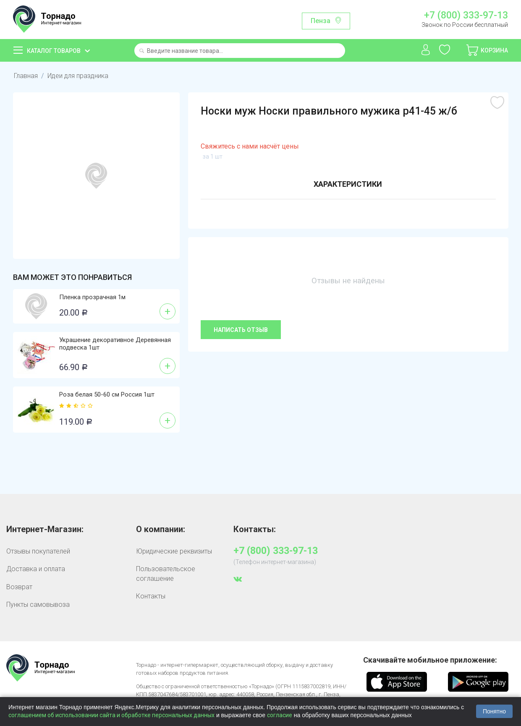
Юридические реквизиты (174, 551)
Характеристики (348, 184)
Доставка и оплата (35, 569)
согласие (279, 715)
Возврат (19, 587)
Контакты (150, 596)
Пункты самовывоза (38, 604)
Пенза (320, 21)
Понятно (494, 711)
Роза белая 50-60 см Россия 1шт (106, 394)
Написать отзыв (241, 329)
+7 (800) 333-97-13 (466, 15)
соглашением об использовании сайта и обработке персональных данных (111, 715)
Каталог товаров (54, 50)
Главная (26, 76)
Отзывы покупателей (38, 551)
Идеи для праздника (77, 76)
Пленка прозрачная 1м (92, 297)
